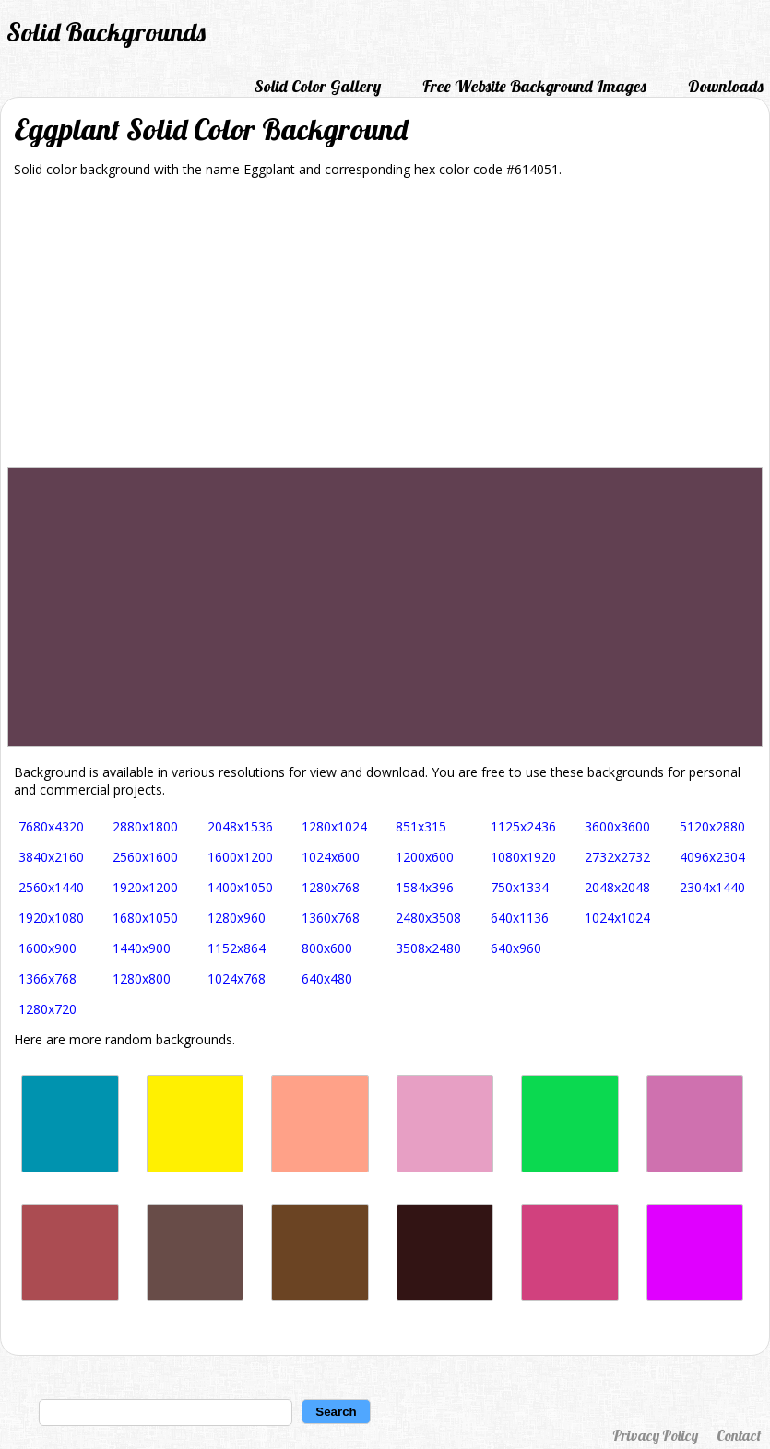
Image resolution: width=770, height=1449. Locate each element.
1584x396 (425, 887)
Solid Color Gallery (317, 86)
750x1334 (520, 887)
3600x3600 (617, 826)
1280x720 (47, 1009)
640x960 (516, 948)
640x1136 (520, 917)
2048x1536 (240, 826)
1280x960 (236, 917)
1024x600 (331, 857)
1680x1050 (145, 917)
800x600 (327, 948)
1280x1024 (334, 826)
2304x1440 (712, 887)
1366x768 (47, 978)
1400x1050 (240, 887)
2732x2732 (617, 857)
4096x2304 (712, 857)
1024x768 (236, 978)
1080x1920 (523, 857)
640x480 (327, 978)
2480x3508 (428, 917)
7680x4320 (51, 826)
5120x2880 (712, 826)
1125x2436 (523, 826)
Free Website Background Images (534, 86)
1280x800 (142, 978)
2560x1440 (51, 887)
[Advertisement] (385, 329)
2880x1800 (145, 826)
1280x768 (331, 887)
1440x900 (142, 948)
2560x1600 (145, 857)
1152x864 (236, 948)
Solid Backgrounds (106, 32)
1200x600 (425, 857)
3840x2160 (51, 857)
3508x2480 (428, 948)
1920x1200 (145, 887)
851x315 (421, 826)
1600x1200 (240, 857)
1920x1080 (51, 917)
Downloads (726, 86)
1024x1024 (617, 917)
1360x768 (331, 917)
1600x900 (47, 948)
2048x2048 (617, 887)
